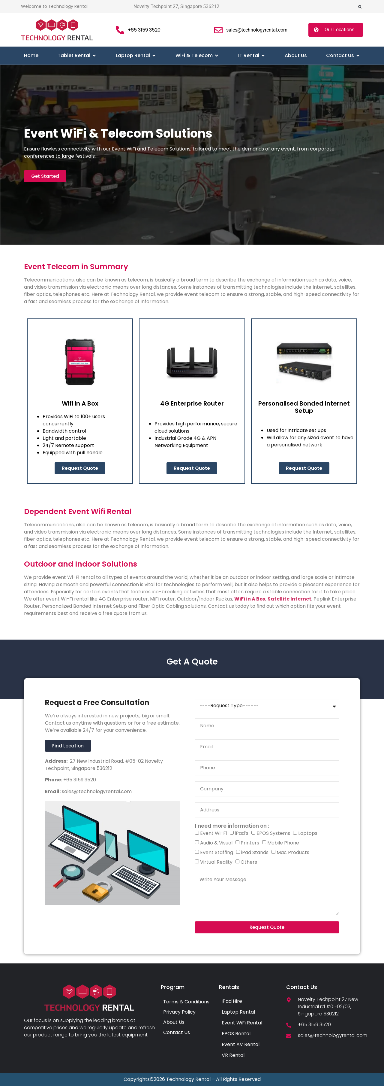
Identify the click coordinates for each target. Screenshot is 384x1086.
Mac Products (293, 852)
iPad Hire (232, 1001)
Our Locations (339, 29)
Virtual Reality (216, 862)
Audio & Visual (216, 842)
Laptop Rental (238, 1011)
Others (249, 862)
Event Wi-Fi (213, 833)
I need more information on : (232, 826)
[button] (360, 7)
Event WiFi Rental (242, 1022)
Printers (250, 842)
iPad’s (241, 833)
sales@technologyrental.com (96, 791)
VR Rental (233, 1055)
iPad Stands (254, 852)
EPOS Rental (236, 1033)
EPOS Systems (273, 833)
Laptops (307, 833)
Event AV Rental (241, 1044)
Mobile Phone (283, 842)
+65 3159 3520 (79, 779)
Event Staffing (216, 852)
